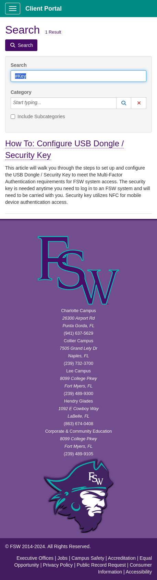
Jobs (62, 558)
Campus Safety (87, 558)
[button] (123, 103)
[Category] (45, 103)
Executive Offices (34, 558)
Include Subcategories (38, 116)
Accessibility (139, 572)
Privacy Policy (58, 565)
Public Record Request (101, 565)
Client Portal (43, 8)
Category (21, 92)
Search (19, 65)
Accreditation (122, 558)
